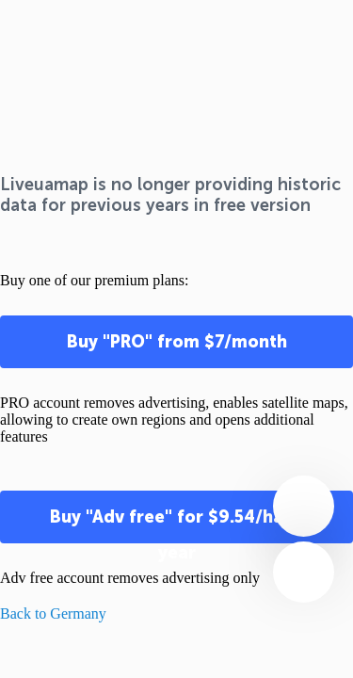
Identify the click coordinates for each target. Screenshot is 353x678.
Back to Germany (53, 613)
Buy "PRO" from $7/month (177, 341)
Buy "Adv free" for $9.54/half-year (177, 525)
